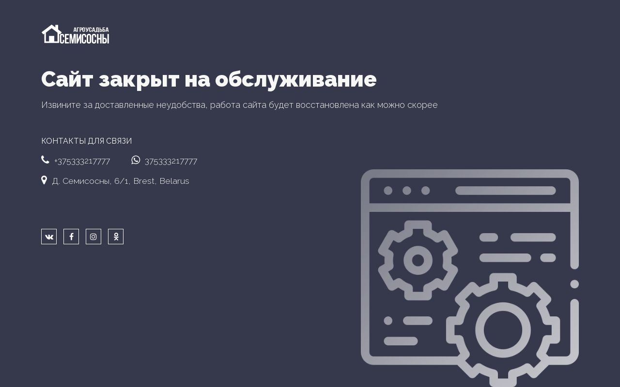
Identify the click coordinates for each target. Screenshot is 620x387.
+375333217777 (75, 160)
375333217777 (164, 160)
